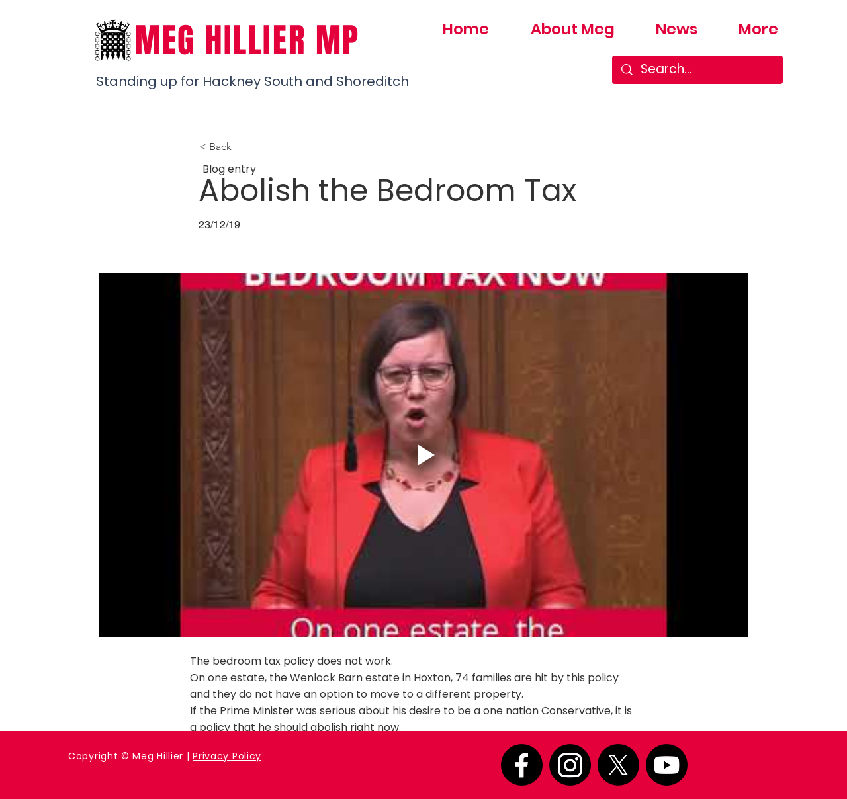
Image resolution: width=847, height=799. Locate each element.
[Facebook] (522, 765)
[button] (243, 147)
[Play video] (423, 455)
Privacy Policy (227, 756)
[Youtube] (667, 765)
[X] (618, 765)
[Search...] (698, 70)
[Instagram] (570, 765)
